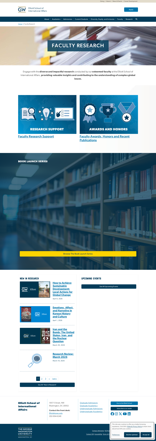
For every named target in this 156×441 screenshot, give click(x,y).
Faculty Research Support (36, 136)
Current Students (81, 19)
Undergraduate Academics (91, 412)
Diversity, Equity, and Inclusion (102, 19)
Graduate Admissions (89, 403)
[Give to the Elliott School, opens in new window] (124, 403)
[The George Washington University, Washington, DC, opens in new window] (25, 432)
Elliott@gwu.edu (56, 413)
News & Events (117, 1)
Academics (56, 19)
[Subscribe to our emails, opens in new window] (124, 408)
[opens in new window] (113, 415)
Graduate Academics (89, 406)
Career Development (130, 1)
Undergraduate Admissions (91, 409)
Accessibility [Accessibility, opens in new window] (98, 434)
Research (129, 19)
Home (20, 24)
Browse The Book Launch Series (78, 254)
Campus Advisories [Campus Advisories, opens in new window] (98, 431)
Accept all (146, 434)
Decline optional (132, 434)
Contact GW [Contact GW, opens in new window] (90, 434)
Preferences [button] (116, 434)
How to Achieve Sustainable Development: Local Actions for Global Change (63, 289)
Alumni (108, 1)
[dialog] (132, 430)
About (46, 19)
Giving (102, 1)
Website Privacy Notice (134, 426)
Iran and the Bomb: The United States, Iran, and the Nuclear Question (63, 335)
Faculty (120, 19)
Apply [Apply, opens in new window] (131, 9)
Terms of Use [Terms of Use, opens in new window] (107, 434)
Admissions (67, 19)
